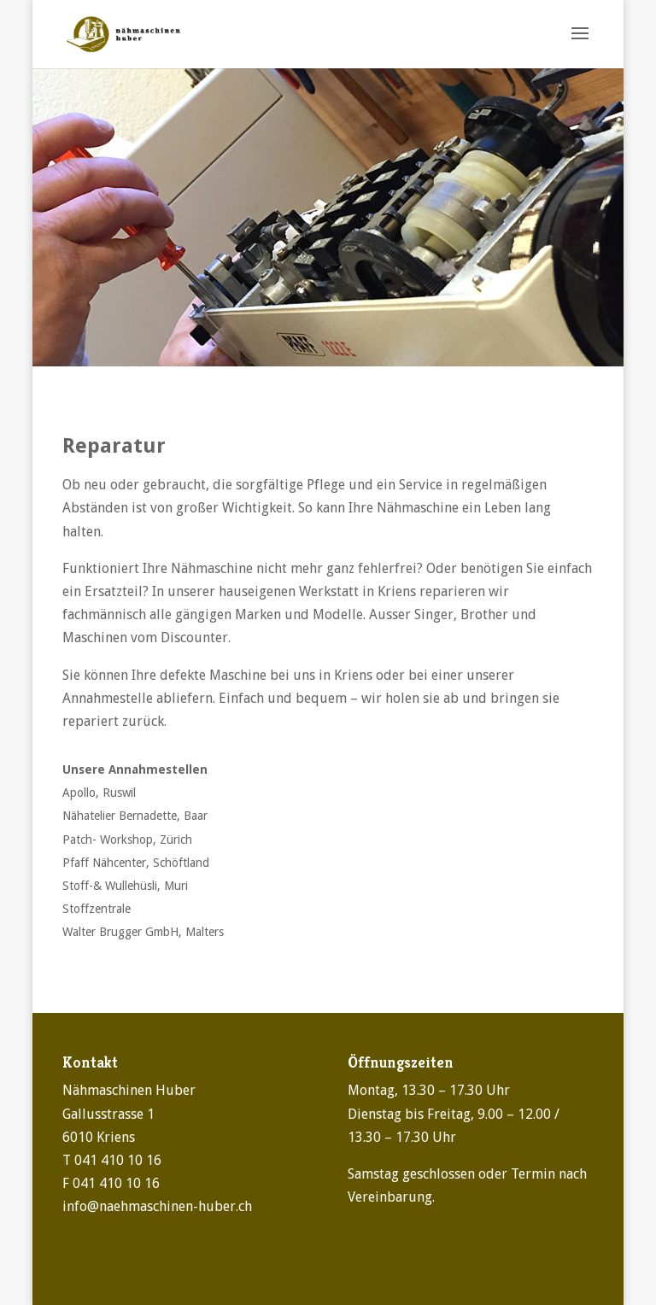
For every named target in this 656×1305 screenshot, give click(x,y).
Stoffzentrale (96, 909)
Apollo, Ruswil (99, 792)
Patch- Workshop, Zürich (127, 839)
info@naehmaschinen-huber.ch (157, 1206)
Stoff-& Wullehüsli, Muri (125, 885)
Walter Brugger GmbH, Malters (143, 932)
